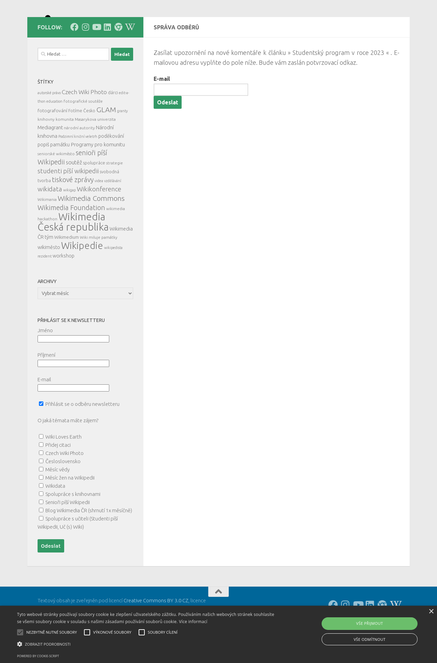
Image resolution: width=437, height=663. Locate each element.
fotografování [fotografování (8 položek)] (52, 141)
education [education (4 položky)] (54, 132)
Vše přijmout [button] (369, 623)
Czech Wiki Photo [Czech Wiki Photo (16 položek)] (84, 122)
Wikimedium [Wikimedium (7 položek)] (66, 267)
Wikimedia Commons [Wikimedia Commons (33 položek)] (91, 229)
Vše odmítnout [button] (369, 639)
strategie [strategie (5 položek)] (114, 193)
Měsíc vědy (57, 500)
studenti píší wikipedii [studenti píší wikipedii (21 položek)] (68, 201)
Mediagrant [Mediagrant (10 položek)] (50, 158)
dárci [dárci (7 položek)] (113, 123)
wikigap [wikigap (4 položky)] (69, 221)
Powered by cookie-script (38, 656)
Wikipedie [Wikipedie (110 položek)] (82, 276)
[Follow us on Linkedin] (107, 58)
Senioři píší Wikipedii (67, 533)
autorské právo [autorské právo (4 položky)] (49, 123)
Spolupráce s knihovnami (72, 525)
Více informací (193, 621)
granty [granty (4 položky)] (122, 141)
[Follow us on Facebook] (74, 58)
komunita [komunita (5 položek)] (65, 150)
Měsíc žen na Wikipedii (70, 508)
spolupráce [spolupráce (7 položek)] (94, 193)
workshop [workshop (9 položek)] (63, 286)
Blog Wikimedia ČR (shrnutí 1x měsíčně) (88, 541)
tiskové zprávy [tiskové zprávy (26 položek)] (73, 210)
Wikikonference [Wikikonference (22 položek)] (99, 219)
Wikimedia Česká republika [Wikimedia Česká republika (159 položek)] (73, 252)
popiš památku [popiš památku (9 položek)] (54, 175)
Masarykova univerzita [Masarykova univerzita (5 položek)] (95, 150)
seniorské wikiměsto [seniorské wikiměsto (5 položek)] (56, 184)
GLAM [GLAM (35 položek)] (106, 140)
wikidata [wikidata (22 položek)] (50, 219)
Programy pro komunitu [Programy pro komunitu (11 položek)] (98, 175)
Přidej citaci (58, 475)
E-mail (162, 109)
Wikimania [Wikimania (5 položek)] (47, 230)
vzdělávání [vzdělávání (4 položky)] (112, 211)
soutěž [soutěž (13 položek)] (74, 193)
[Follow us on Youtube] (96, 58)
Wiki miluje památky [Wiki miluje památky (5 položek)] (98, 268)
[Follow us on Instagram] (85, 58)
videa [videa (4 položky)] (99, 211)
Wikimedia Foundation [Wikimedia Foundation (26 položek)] (71, 238)
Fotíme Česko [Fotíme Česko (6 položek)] (81, 141)
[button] (148, 644)
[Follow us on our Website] (118, 58)
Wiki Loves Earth (63, 467)
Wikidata (55, 516)
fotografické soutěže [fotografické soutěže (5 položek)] (83, 132)
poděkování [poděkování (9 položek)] (111, 167)
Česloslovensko (63, 492)
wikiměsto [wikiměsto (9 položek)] (49, 278)
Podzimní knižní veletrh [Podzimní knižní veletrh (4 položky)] (77, 167)
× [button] (431, 611)
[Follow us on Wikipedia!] (129, 58)
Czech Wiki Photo (64, 484)
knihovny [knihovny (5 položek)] (46, 150)
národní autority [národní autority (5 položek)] (79, 158)
